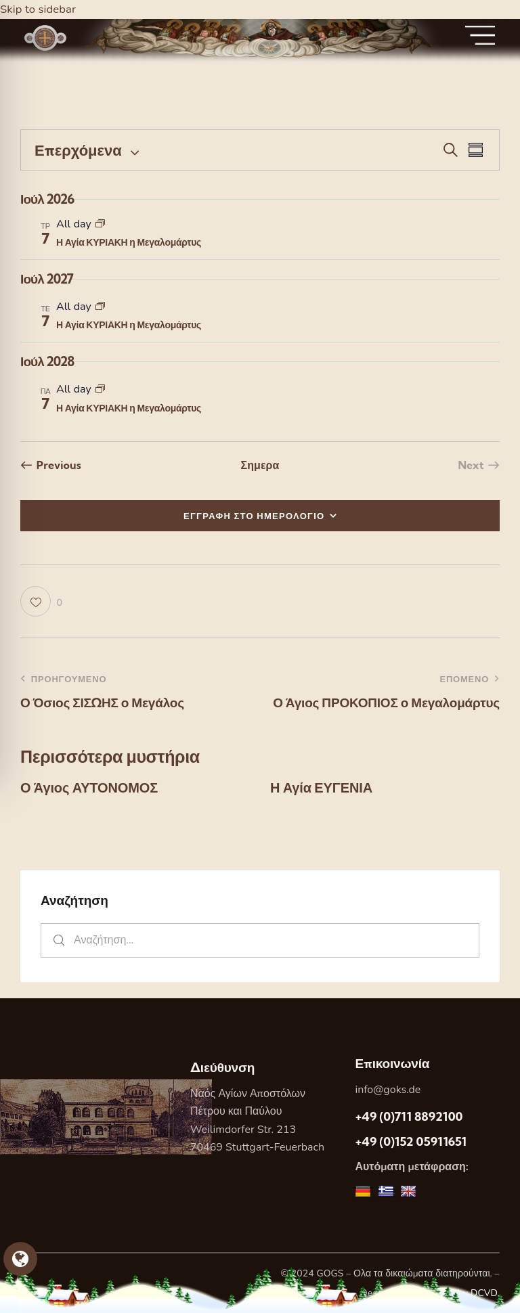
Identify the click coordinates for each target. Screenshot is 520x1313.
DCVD (484, 1293)
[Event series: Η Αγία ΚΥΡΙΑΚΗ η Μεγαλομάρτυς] (100, 224)
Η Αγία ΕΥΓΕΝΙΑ (321, 788)
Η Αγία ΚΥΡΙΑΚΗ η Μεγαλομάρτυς (128, 242)
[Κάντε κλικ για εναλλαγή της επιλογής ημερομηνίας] (78, 150)
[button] (41, 601)
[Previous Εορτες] (50, 465)
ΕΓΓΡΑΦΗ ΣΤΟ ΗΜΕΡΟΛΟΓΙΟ (254, 515)
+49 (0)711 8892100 (408, 1116)
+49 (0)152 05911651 (411, 1141)
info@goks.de (387, 1089)
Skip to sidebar (38, 9)
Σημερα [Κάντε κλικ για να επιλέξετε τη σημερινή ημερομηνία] (259, 465)
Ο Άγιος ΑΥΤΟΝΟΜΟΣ (88, 788)
